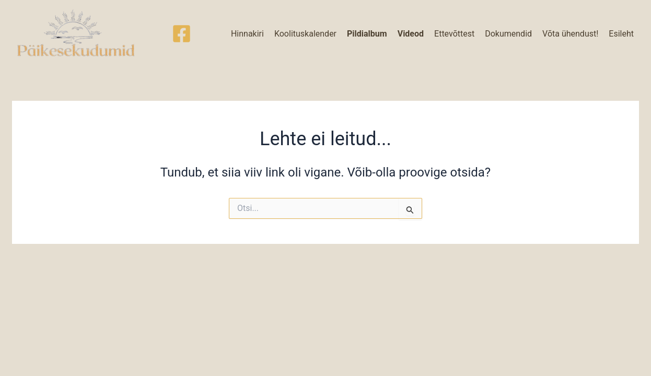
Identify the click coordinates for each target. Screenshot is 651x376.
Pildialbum (367, 34)
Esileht (621, 34)
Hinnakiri (247, 34)
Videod (411, 34)
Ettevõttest (454, 34)
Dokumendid (508, 34)
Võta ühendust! (570, 34)
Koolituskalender (305, 34)
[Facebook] (181, 33)
